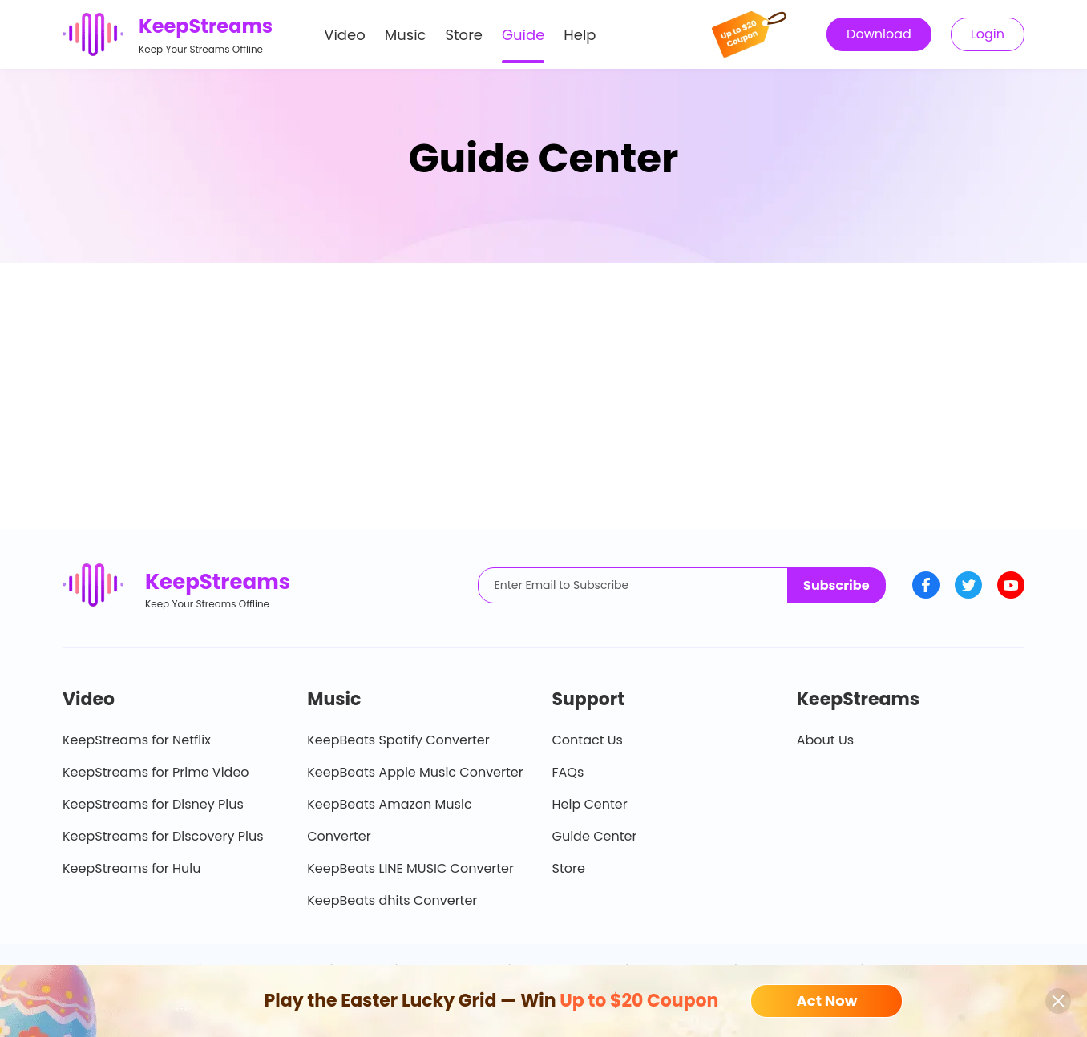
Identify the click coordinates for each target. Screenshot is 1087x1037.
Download (879, 34)
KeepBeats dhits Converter (392, 900)
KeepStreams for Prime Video (156, 772)
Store (464, 35)
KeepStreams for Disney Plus (153, 804)
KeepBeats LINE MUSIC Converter (410, 868)
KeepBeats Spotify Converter (398, 740)
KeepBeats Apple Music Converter (415, 772)
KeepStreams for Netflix (137, 740)
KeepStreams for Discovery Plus (163, 836)
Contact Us (587, 740)
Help (580, 35)
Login (987, 34)
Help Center (590, 804)
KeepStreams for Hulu (132, 868)
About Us (825, 740)
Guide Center (594, 836)
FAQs (568, 772)
